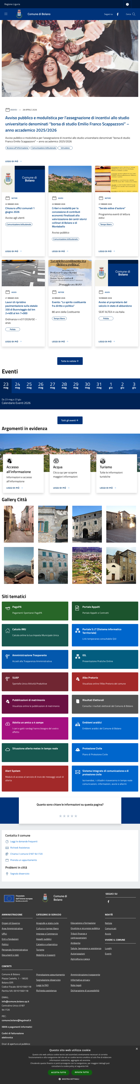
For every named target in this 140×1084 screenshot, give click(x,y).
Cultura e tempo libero (47, 928)
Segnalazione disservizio (48, 980)
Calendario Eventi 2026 (16, 403)
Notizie (11, 198)
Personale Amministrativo (15, 949)
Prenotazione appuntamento (50, 974)
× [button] (137, 1049)
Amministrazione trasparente (85, 974)
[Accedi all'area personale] (127, 4)
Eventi (108, 953)
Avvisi (13, 109)
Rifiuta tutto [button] (82, 1072)
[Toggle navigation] (6, 14)
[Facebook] (116, 14)
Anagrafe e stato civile (47, 923)
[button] (70, 1079)
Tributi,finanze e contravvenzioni (79, 935)
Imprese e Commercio (47, 933)
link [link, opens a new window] (86, 1066)
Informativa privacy (80, 980)
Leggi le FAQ (42, 985)
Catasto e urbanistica (46, 944)
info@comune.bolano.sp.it (15, 1001)
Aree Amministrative (12, 928)
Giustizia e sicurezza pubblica (85, 928)
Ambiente (75, 943)
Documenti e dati (10, 955)
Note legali (76, 985)
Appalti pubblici (44, 939)
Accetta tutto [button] (58, 1072)
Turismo (40, 949)
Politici (5, 944)
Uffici (4, 933)
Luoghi (108, 948)
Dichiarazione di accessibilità (85, 990)
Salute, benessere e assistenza (86, 948)
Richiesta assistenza (46, 990)
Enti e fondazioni (10, 939)
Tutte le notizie (70, 361)
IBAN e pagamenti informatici (17, 1027)
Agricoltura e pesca (80, 959)
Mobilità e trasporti (45, 955)
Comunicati (110, 928)
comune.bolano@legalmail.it (16, 1020)
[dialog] (70, 1065)
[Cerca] (134, 14)
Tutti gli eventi (70, 420)
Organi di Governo (11, 923)
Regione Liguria (12, 4)
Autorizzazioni (78, 953)
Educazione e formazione (83, 923)
